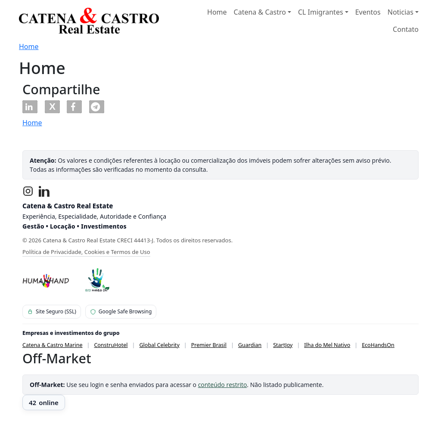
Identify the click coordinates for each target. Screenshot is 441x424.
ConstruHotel (110, 345)
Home (217, 12)
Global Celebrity (160, 345)
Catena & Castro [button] (260, 12)
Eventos (368, 12)
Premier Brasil (209, 345)
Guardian (249, 345)
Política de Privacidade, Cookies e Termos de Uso (86, 252)
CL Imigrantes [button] (320, 12)
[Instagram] (28, 191)
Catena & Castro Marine (52, 345)
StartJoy (282, 345)
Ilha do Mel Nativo (327, 345)
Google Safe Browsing (121, 311)
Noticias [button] (400, 12)
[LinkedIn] (44, 191)
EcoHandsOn (378, 345)
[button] (29, 106)
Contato (406, 29)
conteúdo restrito (222, 385)
